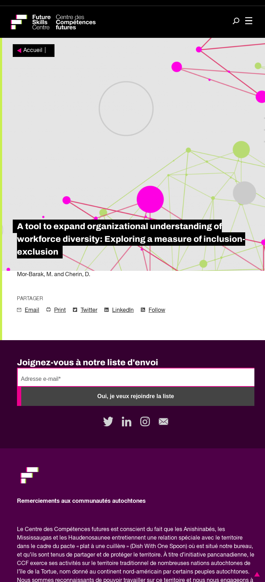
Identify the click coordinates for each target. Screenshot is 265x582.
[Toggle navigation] (248, 21)
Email (32, 310)
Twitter (89, 310)
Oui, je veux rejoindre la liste (135, 396)
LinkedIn (123, 310)
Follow (157, 310)
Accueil (32, 50)
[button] (256, 574)
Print (60, 310)
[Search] (236, 21)
